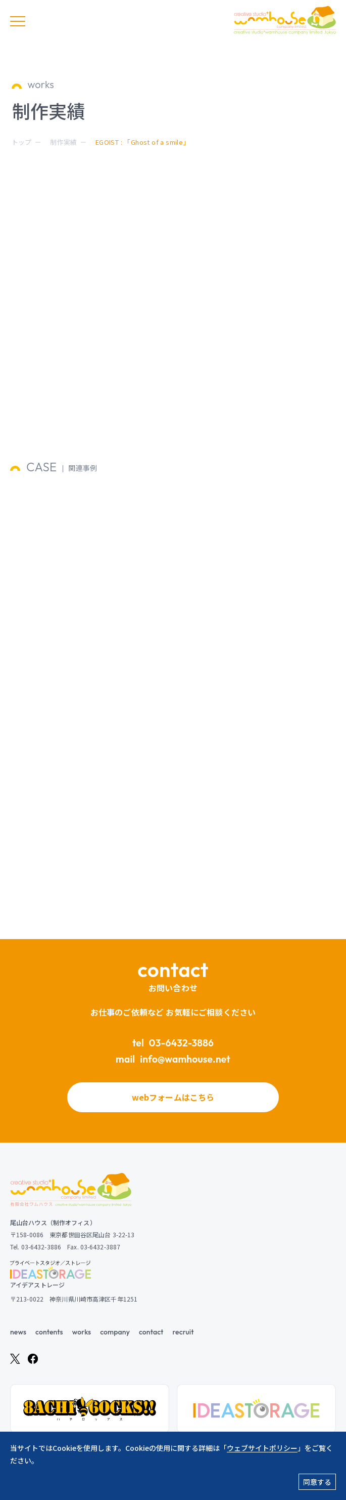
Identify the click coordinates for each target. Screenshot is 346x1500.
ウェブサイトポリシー (262, 1448)
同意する (317, 1482)
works (81, 1331)
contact (151, 1331)
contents (49, 1331)
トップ (21, 142)
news (18, 1331)
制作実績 (63, 142)
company (115, 1331)
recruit (182, 1331)
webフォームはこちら (173, 1097)
